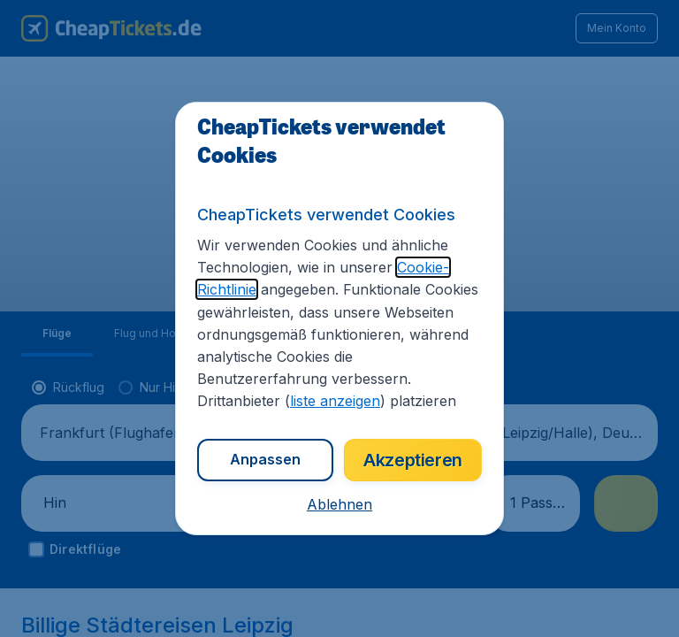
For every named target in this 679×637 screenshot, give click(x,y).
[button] (339, 504)
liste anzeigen (335, 401)
